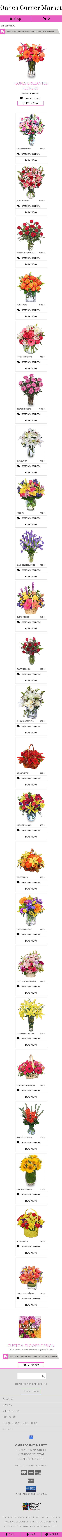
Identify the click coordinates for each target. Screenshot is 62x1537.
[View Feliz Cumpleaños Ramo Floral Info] (31, 911)
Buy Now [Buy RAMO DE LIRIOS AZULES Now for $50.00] (31, 576)
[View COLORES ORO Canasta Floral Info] (31, 859)
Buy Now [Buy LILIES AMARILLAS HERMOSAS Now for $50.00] (31, 1044)
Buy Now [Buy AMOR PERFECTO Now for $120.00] (31, 212)
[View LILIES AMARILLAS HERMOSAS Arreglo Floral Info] (31, 1015)
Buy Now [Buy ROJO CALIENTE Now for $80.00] (31, 784)
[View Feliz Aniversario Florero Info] (31, 130)
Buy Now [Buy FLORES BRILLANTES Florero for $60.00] (30, 103)
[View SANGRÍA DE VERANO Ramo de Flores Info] (31, 1119)
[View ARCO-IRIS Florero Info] (31, 494)
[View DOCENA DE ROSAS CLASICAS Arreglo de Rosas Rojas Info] (31, 234)
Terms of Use (51, 1526)
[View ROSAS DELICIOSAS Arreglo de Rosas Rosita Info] (31, 390)
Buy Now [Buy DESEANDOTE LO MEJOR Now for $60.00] (31, 1096)
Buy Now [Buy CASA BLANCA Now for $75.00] (31, 472)
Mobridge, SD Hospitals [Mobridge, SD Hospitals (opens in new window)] (47, 1517)
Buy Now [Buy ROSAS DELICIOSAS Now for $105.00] (31, 420)
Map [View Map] (31, 1534)
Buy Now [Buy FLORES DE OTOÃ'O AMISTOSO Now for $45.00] (31, 1304)
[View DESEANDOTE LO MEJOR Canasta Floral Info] (31, 1067)
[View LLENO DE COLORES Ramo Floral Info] (31, 807)
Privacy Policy (12, 1526)
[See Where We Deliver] (31, 1391)
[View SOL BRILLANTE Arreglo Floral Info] (31, 1223)
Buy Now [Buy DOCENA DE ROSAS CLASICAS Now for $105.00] (31, 264)
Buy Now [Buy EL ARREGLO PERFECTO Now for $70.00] (31, 732)
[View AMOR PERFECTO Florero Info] (31, 182)
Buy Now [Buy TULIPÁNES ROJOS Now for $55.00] (31, 680)
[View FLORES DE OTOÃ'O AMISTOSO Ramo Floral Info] (31, 1275)
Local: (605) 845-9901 (31, 1459)
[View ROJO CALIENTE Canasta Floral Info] (31, 755)
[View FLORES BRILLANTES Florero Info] (31, 60)
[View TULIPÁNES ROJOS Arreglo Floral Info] (31, 651)
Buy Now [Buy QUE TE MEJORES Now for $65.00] (31, 628)
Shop (15, 18)
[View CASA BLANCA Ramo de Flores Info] (31, 442)
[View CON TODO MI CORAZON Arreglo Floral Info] (31, 963)
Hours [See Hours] (51, 1534)
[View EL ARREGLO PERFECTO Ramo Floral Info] (31, 703)
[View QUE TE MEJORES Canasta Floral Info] (31, 599)
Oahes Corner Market (31, 8)
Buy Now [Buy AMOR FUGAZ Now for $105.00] (31, 316)
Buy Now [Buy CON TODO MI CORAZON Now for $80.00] (31, 992)
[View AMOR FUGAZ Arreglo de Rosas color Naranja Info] (31, 286)
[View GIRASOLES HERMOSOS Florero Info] (31, 1171)
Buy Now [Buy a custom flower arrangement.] (31, 1365)
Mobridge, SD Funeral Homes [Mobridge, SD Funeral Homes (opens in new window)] (17, 1517)
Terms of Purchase (32, 1526)
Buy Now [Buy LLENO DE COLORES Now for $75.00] (31, 836)
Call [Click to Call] (10, 1534)
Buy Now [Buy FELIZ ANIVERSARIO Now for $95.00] (31, 160)
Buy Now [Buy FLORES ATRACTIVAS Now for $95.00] (31, 368)
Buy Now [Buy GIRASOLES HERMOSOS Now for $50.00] (31, 1200)
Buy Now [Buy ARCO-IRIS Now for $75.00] (31, 524)
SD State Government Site (43, 1522)
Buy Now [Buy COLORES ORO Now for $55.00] (31, 888)
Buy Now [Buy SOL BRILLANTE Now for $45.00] (31, 1252)
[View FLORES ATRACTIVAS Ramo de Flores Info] (31, 338)
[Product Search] (31, 1376)
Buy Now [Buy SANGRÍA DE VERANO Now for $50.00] (31, 1148)
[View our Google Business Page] (31, 1438)
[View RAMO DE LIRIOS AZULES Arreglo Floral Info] (31, 546)
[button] (31, 1489)
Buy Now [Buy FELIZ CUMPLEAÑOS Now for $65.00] (31, 940)
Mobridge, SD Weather (16, 1522)
